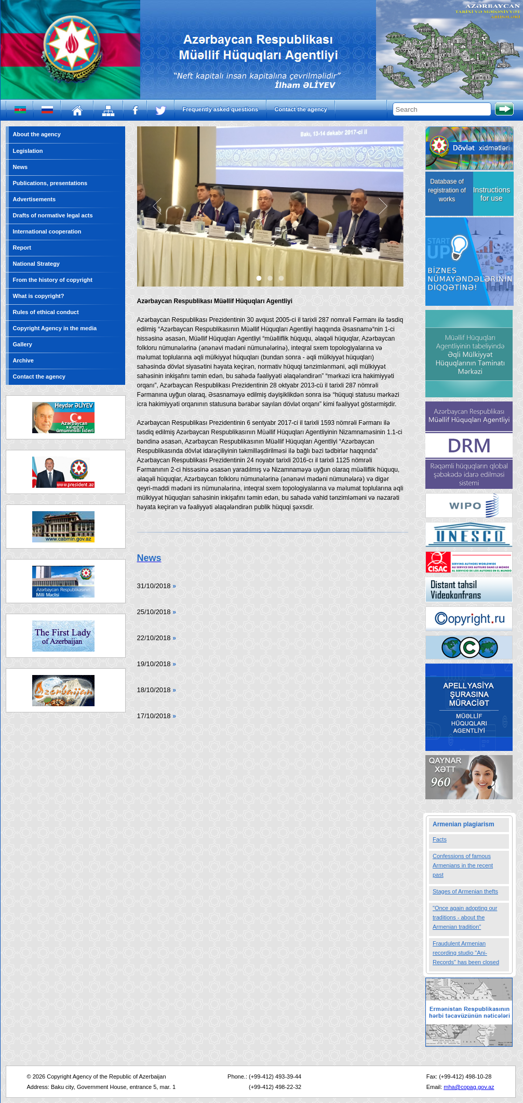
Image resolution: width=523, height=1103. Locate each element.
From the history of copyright (52, 280)
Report (22, 247)
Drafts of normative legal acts (53, 215)
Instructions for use (492, 194)
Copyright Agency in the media (55, 328)
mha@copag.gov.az (469, 1087)
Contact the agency (301, 109)
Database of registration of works (447, 190)
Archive (23, 360)
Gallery (22, 344)
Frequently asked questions (220, 109)
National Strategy (36, 264)
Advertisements (34, 199)
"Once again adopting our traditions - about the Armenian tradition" (465, 917)
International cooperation (47, 231)
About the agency (37, 134)
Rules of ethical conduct (46, 312)
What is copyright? (38, 296)
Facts (440, 839)
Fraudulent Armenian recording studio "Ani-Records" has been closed (466, 952)
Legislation (28, 151)
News (20, 167)
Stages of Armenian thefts (465, 891)
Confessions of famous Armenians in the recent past (463, 865)
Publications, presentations (50, 183)
